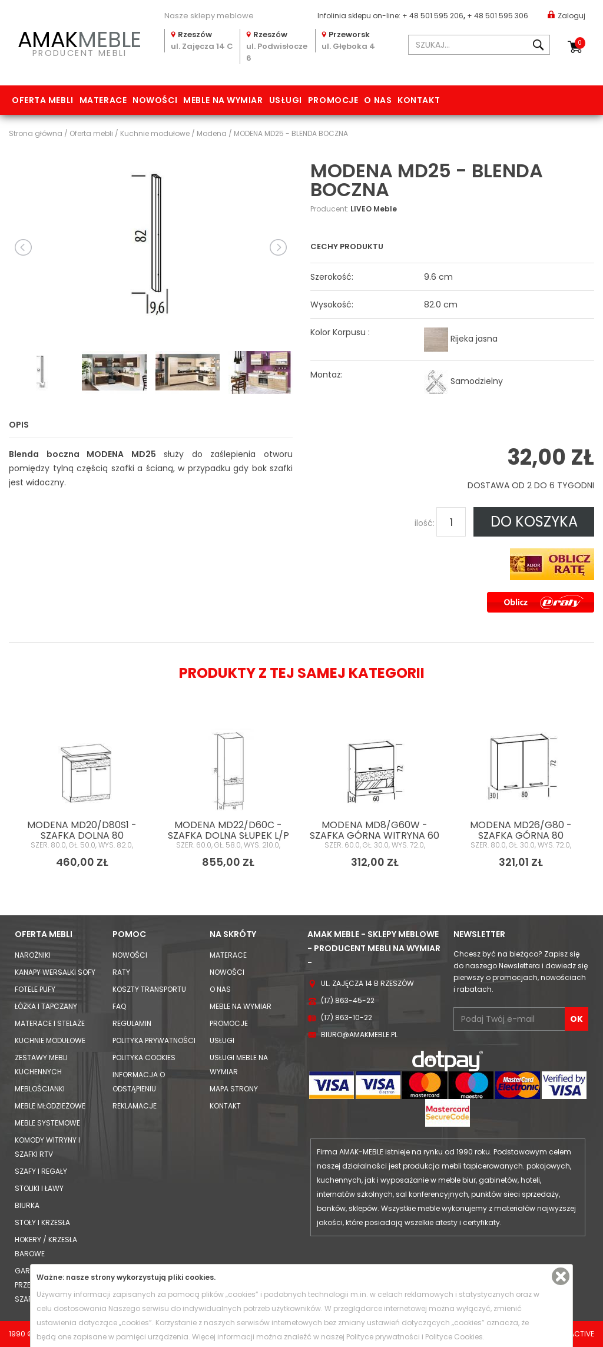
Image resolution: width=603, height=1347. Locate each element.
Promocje (333, 100)
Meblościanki (40, 1089)
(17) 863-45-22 (348, 1000)
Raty (121, 972)
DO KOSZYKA (534, 521)
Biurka (27, 1205)
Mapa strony (234, 1089)
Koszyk (580, 43)
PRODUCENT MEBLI (79, 42)
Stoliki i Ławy (39, 1188)
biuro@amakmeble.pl (359, 1035)
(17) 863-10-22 (346, 1017)
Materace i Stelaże (50, 1023)
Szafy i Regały (41, 1171)
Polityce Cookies (454, 1337)
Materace (103, 100)
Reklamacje (134, 1106)
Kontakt (418, 100)
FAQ (119, 1006)
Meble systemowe (47, 1123)
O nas (378, 100)
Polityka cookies (143, 1058)
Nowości (154, 100)
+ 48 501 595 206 (432, 16)
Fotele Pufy (35, 989)
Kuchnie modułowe (50, 1040)
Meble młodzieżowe (50, 1106)
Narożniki (33, 955)
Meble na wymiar (223, 100)
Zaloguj (566, 15)
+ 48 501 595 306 (497, 16)
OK (576, 1019)
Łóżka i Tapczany (46, 1006)
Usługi (285, 100)
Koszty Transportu (149, 989)
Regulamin (131, 1023)
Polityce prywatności (383, 1337)
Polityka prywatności (154, 1040)
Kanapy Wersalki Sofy (55, 972)
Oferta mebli (43, 100)
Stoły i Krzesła (42, 1222)
